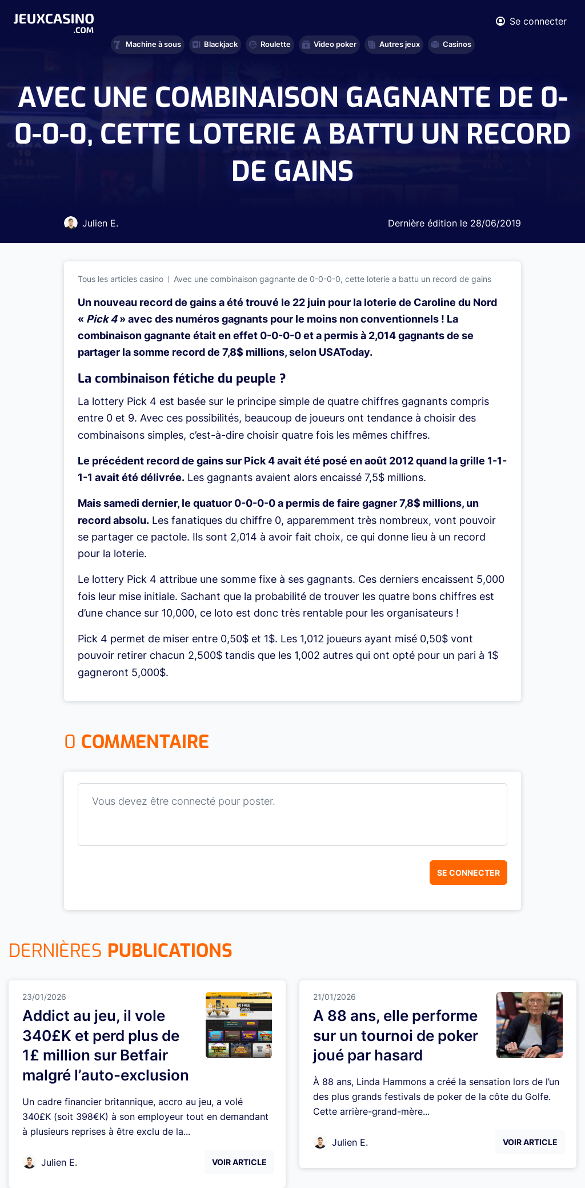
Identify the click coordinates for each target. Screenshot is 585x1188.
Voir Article (239, 1162)
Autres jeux (394, 44)
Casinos (451, 44)
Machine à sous (147, 44)
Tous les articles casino (120, 279)
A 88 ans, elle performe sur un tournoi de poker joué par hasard (395, 1035)
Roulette (270, 44)
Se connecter (468, 872)
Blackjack (215, 44)
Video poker (329, 44)
